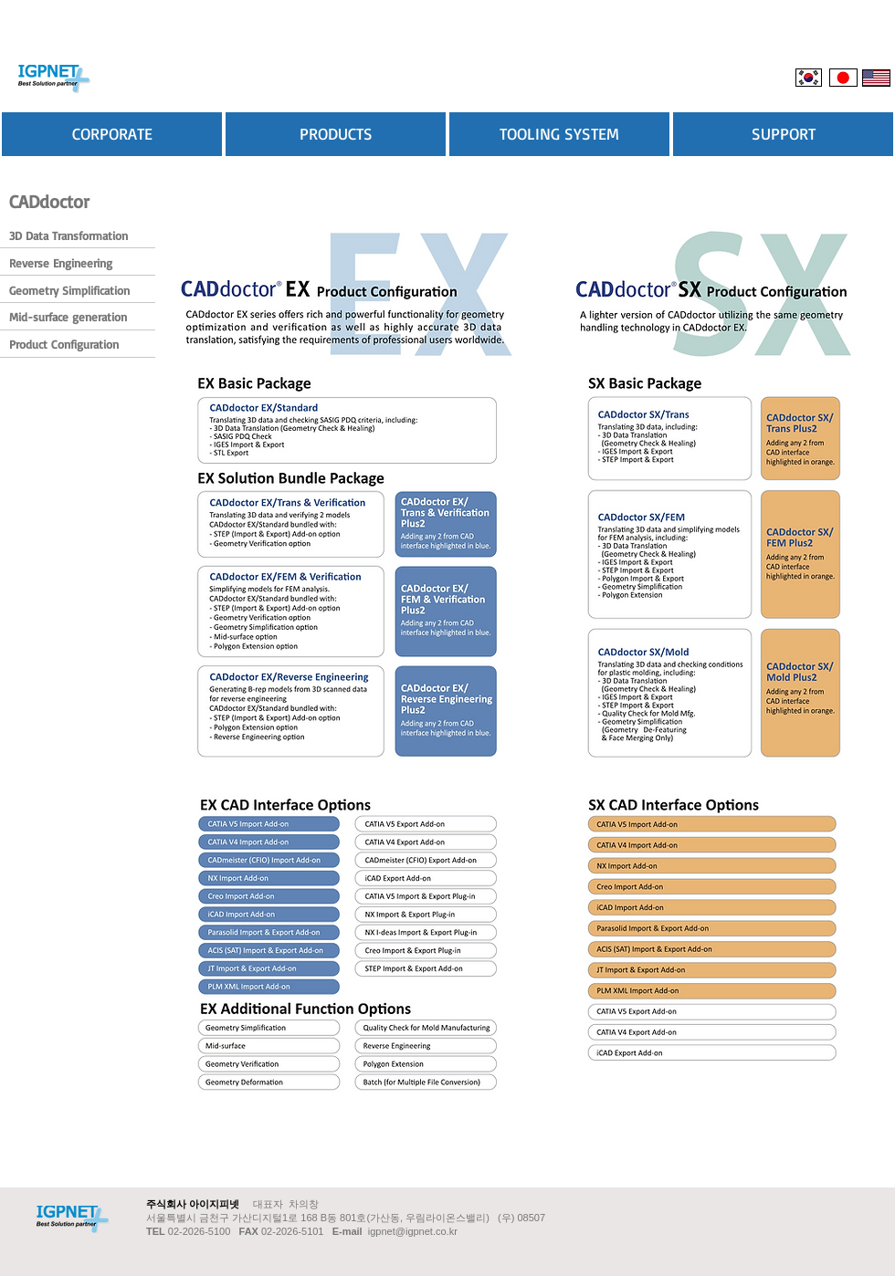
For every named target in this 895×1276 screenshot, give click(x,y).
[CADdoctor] (49, 201)
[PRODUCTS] (336, 134)
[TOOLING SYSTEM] (559, 134)
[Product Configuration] (68, 344)
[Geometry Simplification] (70, 290)
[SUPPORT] (783, 134)
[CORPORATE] (112, 134)
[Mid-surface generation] (69, 317)
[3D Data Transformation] (69, 236)
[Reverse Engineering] (68, 263)
